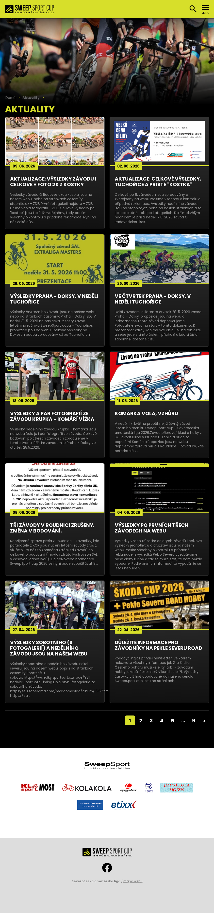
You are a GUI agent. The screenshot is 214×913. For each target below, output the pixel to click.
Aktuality (31, 97)
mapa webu (133, 881)
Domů (10, 97)
